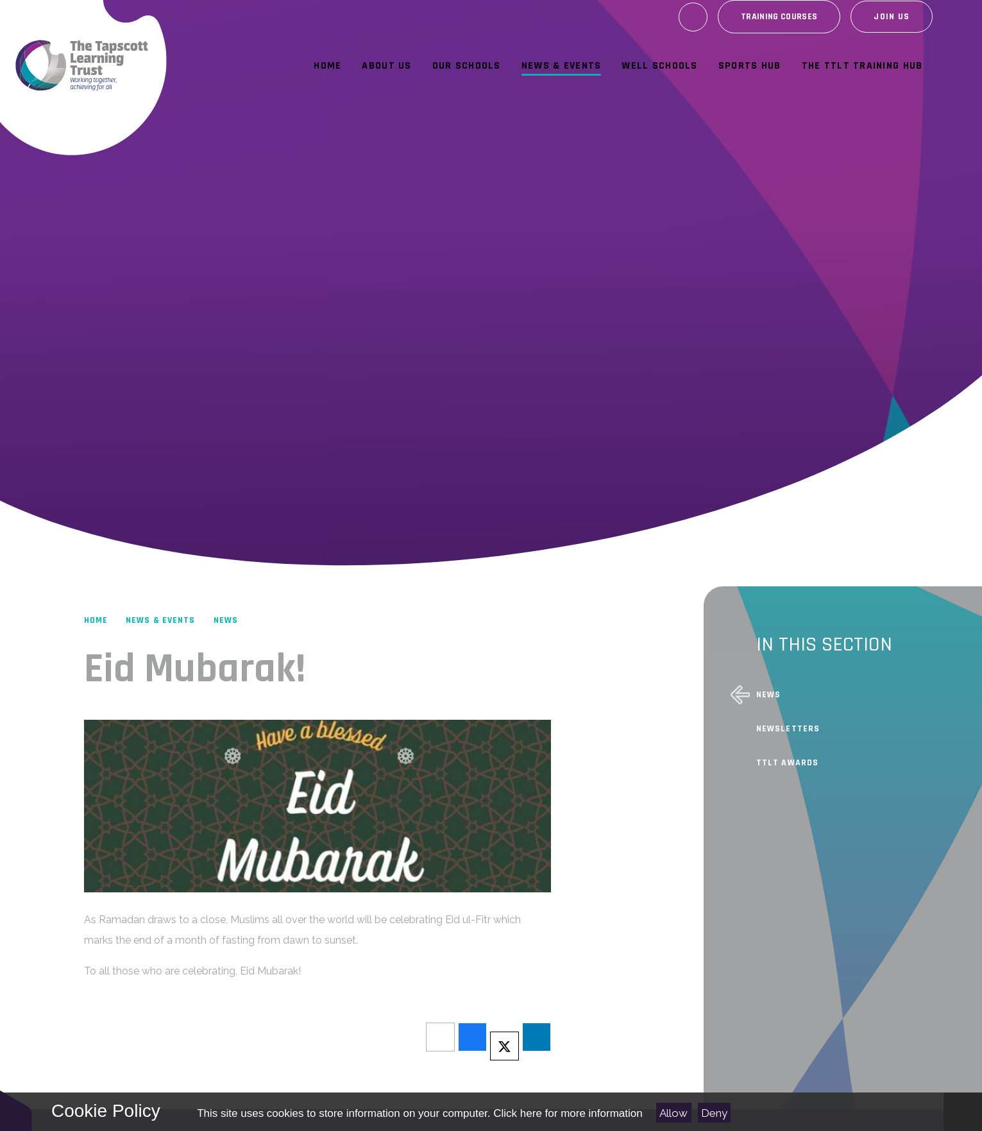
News (226, 620)
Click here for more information (567, 1113)
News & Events (161, 620)
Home (96, 620)
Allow (673, 1113)
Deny (714, 1113)
